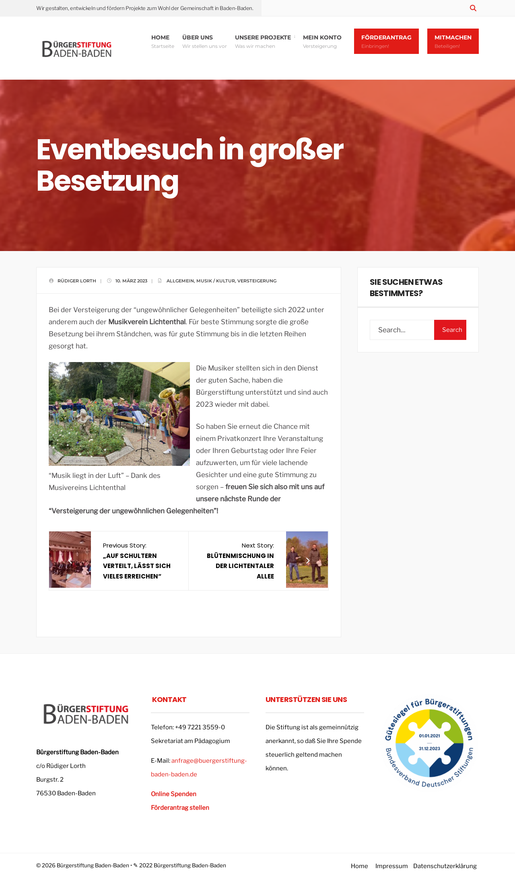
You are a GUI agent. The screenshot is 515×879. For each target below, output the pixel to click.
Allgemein (180, 281)
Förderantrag (386, 41)
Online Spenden (173, 794)
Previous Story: (137, 561)
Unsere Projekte (263, 41)
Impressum (391, 866)
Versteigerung (256, 281)
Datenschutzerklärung (445, 866)
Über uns (204, 41)
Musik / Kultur (215, 281)
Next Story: (240, 561)
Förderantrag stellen (180, 807)
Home (162, 41)
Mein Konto (322, 41)
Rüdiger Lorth (77, 281)
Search (452, 329)
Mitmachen (453, 41)
